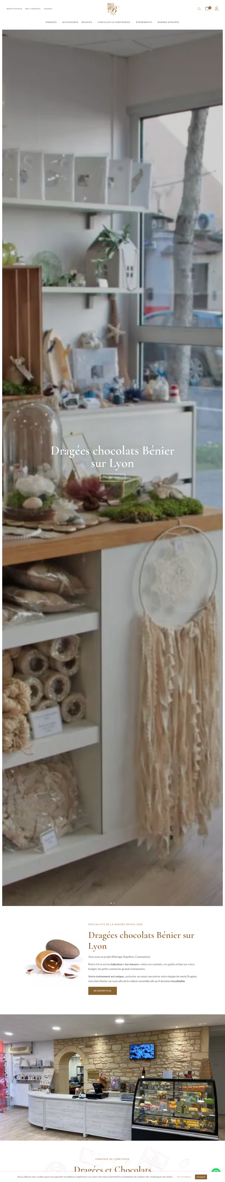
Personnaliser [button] (184, 1176)
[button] (111, 903)
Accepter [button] (201, 1177)
